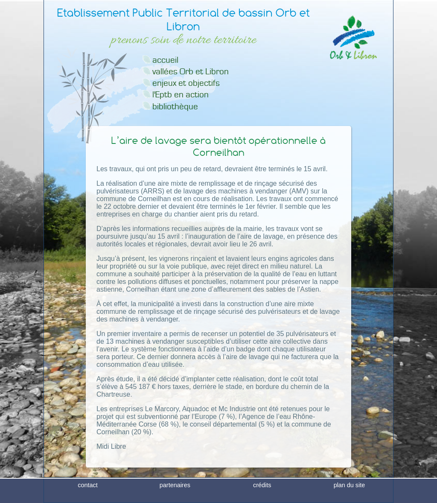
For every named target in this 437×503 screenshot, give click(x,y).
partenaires (175, 496)
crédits (262, 496)
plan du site (349, 496)
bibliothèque (175, 106)
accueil (165, 60)
